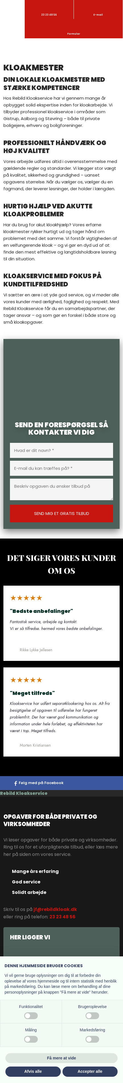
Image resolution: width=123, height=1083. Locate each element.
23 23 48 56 (62, 917)
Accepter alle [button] (90, 1071)
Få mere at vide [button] (61, 1058)
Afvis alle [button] (33, 1071)
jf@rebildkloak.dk (55, 909)
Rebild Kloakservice (23, 793)
